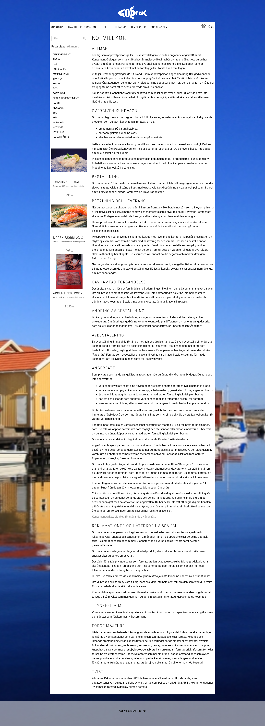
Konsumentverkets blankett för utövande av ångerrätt (123, 516)
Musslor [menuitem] (58, 107)
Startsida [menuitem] (57, 27)
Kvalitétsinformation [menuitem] (82, 27)
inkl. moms (72, 46)
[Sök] (84, 38)
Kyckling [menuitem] (58, 132)
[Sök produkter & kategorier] (69, 38)
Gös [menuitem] (55, 88)
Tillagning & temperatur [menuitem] (130, 27)
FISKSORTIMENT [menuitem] (61, 54)
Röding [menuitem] (57, 83)
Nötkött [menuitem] (58, 127)
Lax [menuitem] (55, 64)
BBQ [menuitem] (55, 112)
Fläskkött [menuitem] (59, 122)
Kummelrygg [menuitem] (61, 73)
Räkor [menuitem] (57, 103)
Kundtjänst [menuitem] (158, 27)
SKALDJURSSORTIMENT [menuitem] (66, 98)
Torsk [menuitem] (56, 59)
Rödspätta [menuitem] (59, 68)
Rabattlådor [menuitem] (61, 137)
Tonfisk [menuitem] (57, 78)
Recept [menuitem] (105, 27)
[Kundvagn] (206, 27)
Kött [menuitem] (56, 117)
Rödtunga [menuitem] (59, 93)
